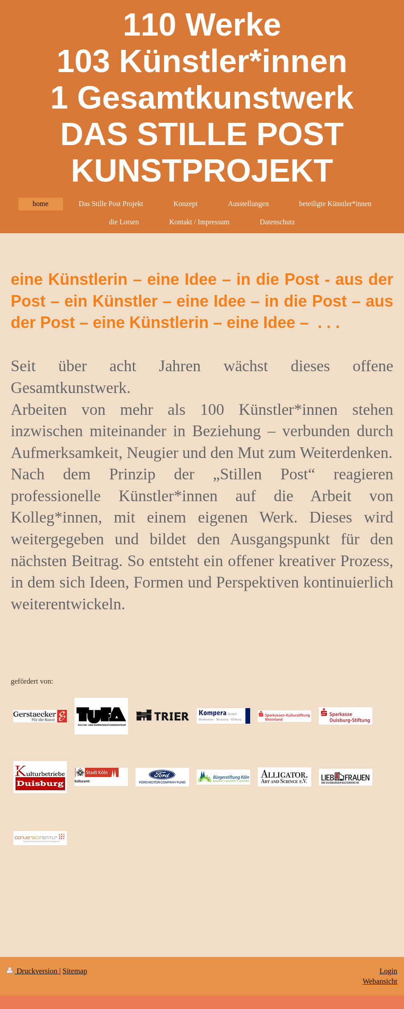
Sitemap (74, 971)
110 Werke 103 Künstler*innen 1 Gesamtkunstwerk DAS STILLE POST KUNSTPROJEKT (202, 97)
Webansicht (380, 981)
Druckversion (33, 971)
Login (388, 971)
